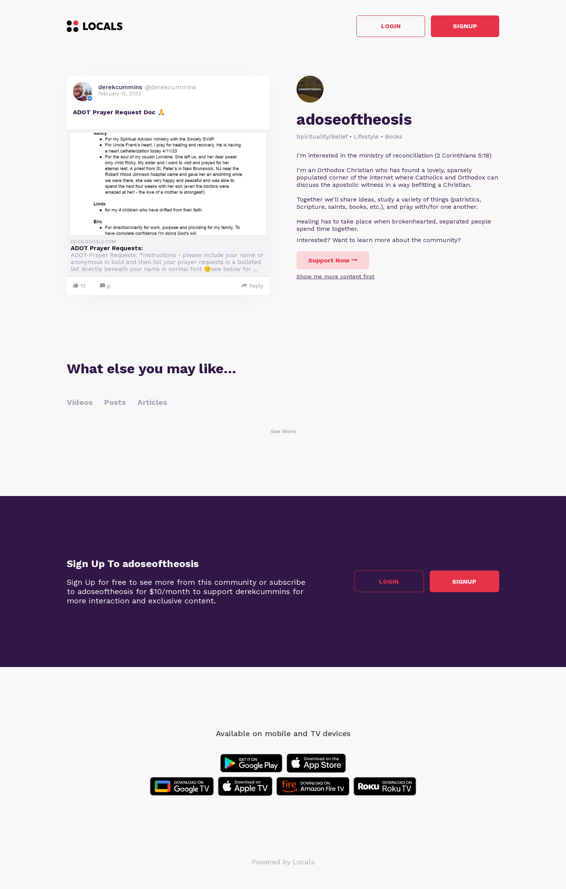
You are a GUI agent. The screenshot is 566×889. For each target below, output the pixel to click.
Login (389, 26)
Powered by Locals (283, 862)
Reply (252, 286)
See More (283, 431)
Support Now (333, 260)
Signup (464, 26)
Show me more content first (336, 276)
